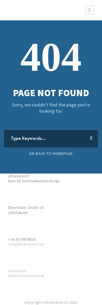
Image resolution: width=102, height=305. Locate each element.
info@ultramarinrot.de (26, 244)
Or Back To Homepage (51, 153)
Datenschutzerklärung (26, 275)
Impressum (17, 270)
